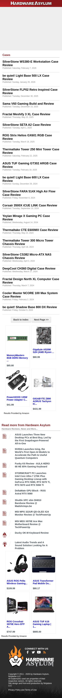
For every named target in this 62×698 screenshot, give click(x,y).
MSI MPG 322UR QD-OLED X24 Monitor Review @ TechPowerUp (33, 513)
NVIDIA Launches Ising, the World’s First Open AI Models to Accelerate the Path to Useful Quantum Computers (32, 453)
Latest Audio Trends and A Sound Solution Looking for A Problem (31, 545)
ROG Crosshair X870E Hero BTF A (16, 624)
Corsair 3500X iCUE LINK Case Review (29, 205)
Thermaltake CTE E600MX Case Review (30, 230)
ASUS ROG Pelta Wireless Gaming (17, 582)
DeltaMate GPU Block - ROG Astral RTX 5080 (30, 492)
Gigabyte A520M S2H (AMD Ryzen (43, 350)
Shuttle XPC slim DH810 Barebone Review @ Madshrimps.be (28, 503)
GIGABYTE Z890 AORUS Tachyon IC (42, 401)
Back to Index (20, 319)
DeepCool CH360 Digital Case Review (28, 268)
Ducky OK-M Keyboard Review (32, 532)
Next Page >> (41, 319)
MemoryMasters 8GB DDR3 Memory (17, 358)
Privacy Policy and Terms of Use (22, 690)
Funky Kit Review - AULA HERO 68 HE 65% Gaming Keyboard (32, 465)
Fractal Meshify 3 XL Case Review (26, 114)
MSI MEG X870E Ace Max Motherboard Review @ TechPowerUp (28, 524)
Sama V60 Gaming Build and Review (28, 103)
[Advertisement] (31, 28)
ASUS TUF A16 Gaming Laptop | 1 (42, 624)
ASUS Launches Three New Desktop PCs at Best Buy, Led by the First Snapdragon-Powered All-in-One (33, 439)
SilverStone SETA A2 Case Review (26, 124)
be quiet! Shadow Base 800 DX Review (29, 307)
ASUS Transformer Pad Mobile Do (43, 582)
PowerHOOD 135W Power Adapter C (17, 398)
